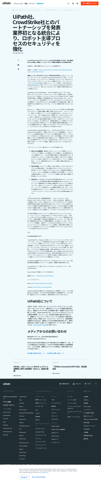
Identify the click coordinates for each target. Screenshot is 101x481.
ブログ (53, 400)
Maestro (21, 435)
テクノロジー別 (39, 406)
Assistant (5, 425)
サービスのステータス (40, 448)
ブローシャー (54, 416)
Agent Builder (6, 415)
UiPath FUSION (55, 426)
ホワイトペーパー (55, 409)
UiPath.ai (86, 400)
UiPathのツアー (55, 433)
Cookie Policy (44, 477)
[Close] (99, 470)
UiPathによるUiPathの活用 (90, 419)
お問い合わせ (64, 384)
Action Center (6, 412)
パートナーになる (72, 403)
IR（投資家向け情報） (89, 413)
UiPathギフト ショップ (89, 426)
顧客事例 (53, 406)
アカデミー (38, 413)
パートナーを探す (72, 400)
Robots (21, 406)
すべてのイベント (55, 442)
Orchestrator (22, 439)
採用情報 (86, 403)
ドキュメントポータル (40, 435)
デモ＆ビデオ (54, 419)
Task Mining (22, 455)
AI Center (5, 418)
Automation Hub (7, 428)
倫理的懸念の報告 (88, 435)
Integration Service (24, 426)
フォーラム (38, 438)
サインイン (77, 384)
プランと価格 (7, 402)
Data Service (22, 419)
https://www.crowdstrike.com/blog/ (41, 283)
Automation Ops (7, 431)
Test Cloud (22, 459)
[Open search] (68, 3)
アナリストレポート (56, 403)
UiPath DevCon (55, 436)
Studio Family (22, 396)
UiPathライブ (54, 439)
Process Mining (23, 446)
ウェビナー (54, 413)
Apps (4, 422)
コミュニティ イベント (41, 445)
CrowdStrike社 (34, 83)
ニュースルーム (87, 409)
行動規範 (86, 432)
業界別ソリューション (40, 400)
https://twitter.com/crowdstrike (42, 287)
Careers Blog (87, 406)
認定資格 (37, 416)
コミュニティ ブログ (40, 441)
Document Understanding (26, 413)
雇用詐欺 (86, 439)
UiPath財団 (86, 429)
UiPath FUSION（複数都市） (58, 429)
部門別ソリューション (40, 403)
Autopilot (5, 435)
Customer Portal (39, 432)
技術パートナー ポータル (74, 417)
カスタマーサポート (9, 405)
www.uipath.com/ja (39, 325)
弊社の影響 (86, 422)
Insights (21, 422)
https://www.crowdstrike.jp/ (45, 276)
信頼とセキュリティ (89, 416)
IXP (20, 429)
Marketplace (22, 432)
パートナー (70, 396)
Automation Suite (24, 442)
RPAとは (37, 420)
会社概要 (86, 396)
